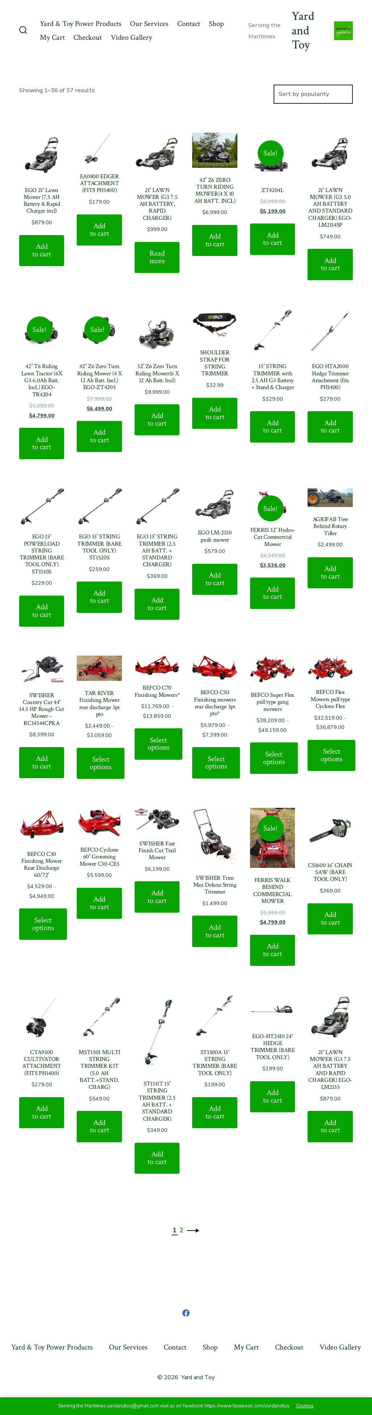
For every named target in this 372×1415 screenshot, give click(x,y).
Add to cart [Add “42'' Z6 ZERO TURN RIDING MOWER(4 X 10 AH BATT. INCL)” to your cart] (215, 240)
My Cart (52, 37)
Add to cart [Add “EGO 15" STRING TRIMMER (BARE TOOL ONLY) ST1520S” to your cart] (99, 597)
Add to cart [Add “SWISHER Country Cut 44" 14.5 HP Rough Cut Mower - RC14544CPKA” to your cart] (41, 762)
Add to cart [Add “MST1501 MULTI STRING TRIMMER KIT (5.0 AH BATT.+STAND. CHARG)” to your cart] (99, 1126)
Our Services (149, 24)
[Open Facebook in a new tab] (186, 1313)
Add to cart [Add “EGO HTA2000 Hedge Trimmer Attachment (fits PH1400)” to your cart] (330, 426)
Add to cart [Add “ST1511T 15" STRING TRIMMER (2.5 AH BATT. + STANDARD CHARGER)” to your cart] (157, 1158)
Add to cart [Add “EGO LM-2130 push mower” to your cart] (215, 579)
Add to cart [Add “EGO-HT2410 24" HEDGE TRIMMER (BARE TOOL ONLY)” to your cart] (272, 1096)
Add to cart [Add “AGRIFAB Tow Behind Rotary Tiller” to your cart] (330, 572)
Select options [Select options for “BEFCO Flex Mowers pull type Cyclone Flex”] (331, 755)
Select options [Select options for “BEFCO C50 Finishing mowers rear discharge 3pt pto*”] (216, 762)
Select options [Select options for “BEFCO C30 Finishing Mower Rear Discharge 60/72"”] (43, 924)
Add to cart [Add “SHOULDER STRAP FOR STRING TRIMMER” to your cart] (215, 413)
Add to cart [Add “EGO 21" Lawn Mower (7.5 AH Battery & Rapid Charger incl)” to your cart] (41, 250)
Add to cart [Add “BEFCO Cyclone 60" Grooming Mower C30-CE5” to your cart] (99, 903)
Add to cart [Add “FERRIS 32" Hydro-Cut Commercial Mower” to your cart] (272, 593)
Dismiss (305, 1405)
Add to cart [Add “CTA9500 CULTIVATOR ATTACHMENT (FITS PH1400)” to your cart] (41, 1112)
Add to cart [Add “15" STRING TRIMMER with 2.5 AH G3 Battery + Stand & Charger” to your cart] (272, 426)
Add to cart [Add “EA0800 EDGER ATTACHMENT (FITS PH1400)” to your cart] (99, 229)
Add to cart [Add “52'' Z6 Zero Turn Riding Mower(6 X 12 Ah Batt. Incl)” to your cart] (157, 419)
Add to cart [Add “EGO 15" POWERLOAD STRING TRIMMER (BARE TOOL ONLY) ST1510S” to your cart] (41, 610)
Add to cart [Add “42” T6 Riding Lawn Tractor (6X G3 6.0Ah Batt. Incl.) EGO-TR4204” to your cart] (41, 443)
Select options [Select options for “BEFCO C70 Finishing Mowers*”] (158, 744)
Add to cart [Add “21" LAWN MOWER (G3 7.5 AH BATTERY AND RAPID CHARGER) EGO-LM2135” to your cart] (330, 1126)
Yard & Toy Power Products (80, 24)
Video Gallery (131, 37)
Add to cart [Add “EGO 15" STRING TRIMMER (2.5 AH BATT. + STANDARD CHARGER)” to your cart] (157, 604)
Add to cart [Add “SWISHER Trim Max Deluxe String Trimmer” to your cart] (215, 931)
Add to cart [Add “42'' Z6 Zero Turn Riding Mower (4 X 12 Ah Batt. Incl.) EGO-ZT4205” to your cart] (99, 436)
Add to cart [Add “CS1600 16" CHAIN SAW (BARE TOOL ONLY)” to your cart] (330, 918)
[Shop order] (313, 94)
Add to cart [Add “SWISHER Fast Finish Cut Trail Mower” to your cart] (157, 896)
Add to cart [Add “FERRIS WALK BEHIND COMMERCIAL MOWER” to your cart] (272, 950)
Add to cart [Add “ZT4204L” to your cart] (272, 239)
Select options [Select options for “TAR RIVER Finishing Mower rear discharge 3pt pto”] (100, 763)
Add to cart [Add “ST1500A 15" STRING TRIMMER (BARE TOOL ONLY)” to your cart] (215, 1112)
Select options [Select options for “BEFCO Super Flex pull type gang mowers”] (274, 758)
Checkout (87, 37)
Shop (216, 24)
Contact (188, 24)
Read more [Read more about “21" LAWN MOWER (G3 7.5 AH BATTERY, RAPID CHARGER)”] (157, 257)
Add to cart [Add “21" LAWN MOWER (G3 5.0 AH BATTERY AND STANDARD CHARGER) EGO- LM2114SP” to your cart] (330, 264)
